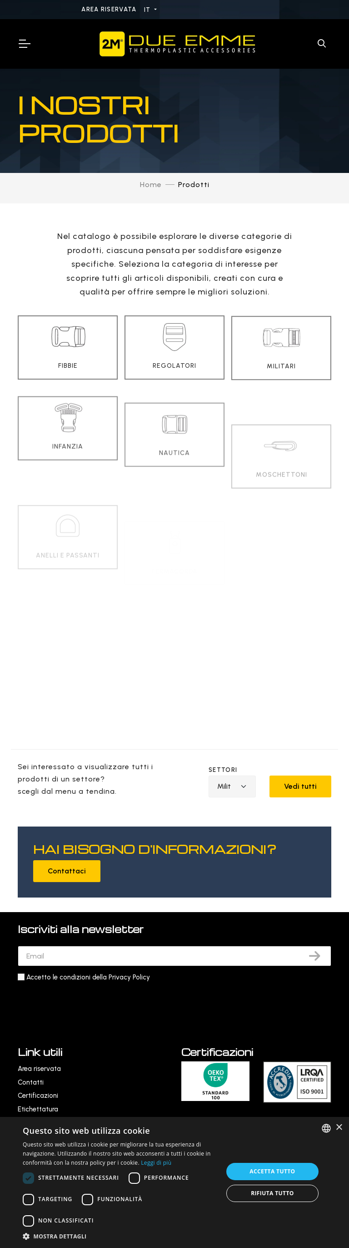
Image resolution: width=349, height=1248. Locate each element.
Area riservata (110, 9)
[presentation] (87, 1005)
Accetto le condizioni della (88, 977)
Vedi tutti (300, 786)
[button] (120, 1236)
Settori (223, 769)
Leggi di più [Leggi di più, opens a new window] (156, 1163)
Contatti (31, 1082)
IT (148, 9)
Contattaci (67, 871)
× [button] (338, 1127)
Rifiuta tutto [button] (272, 1193)
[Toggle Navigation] (24, 43)
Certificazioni (38, 1095)
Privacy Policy (129, 977)
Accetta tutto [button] (272, 1171)
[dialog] (174, 1182)
